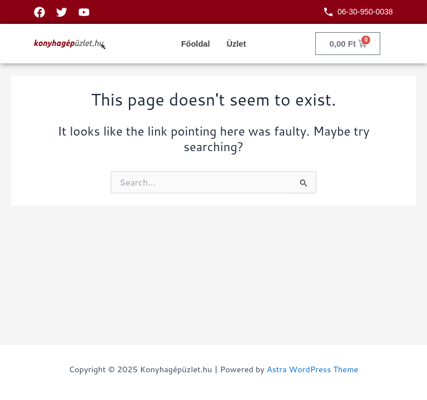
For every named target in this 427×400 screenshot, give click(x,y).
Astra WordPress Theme (313, 369)
